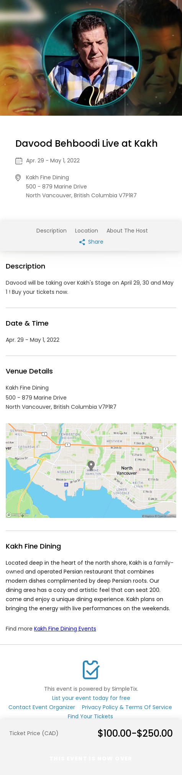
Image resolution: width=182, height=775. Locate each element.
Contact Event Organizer (41, 707)
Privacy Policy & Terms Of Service (127, 707)
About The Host (127, 230)
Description (51, 230)
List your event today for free (91, 698)
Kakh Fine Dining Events (65, 628)
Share (91, 242)
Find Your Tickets (90, 716)
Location (86, 230)
